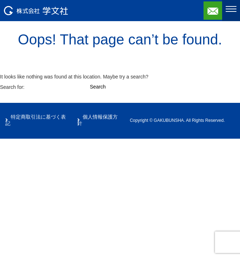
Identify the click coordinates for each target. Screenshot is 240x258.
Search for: (12, 87)
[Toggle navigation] (231, 9)
